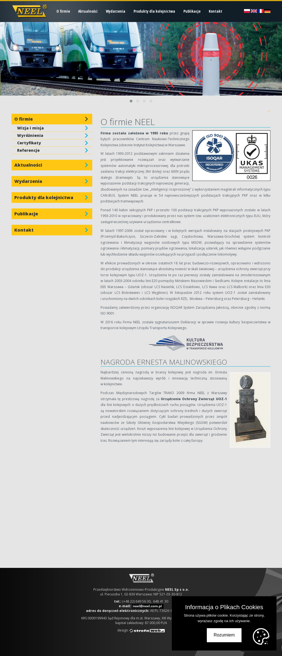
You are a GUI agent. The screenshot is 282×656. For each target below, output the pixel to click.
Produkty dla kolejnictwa (154, 11)
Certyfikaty (29, 142)
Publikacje (191, 11)
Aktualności (87, 11)
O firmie (63, 11)
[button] (131, 101)
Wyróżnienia (30, 135)
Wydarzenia (115, 11)
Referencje (28, 150)
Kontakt (215, 11)
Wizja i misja (30, 128)
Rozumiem (224, 635)
